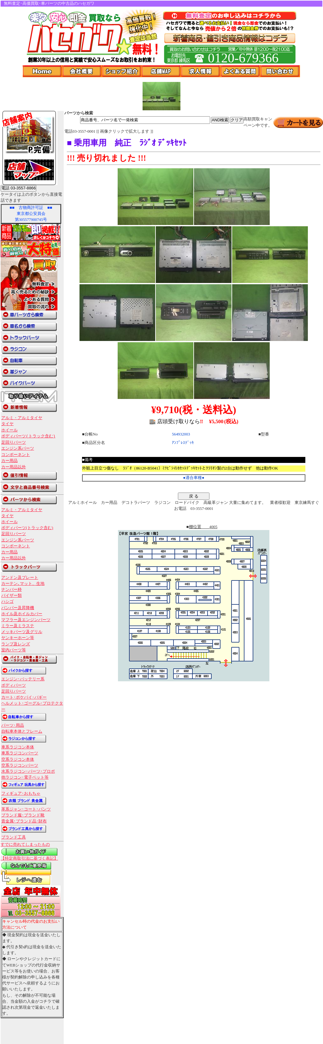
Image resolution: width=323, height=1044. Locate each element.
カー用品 (9, 461)
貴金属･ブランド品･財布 (24, 821)
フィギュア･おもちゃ (20, 793)
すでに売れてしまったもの (25, 844)
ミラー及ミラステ (17, 626)
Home (42, 71)
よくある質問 (241, 71)
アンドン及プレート (19, 577)
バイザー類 (11, 595)
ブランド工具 (13, 837)
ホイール (9, 430)
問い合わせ (280, 71)
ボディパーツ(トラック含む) (28, 436)
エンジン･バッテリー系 (22, 679)
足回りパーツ (13, 442)
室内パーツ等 (13, 650)
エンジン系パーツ (17, 448)
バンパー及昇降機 (17, 608)
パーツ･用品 (12, 725)
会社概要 (82, 71)
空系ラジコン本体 (17, 759)
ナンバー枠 (11, 589)
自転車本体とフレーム (21, 731)
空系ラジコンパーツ (19, 765)
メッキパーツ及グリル (21, 632)
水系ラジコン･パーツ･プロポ (28, 771)
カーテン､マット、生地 (22, 583)
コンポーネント (15, 455)
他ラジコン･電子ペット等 (25, 777)
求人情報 (201, 71)
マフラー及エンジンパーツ (25, 620)
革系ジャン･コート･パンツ (26, 809)
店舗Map (161, 71)
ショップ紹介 (122, 71)
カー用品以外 (13, 467)
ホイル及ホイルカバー (21, 614)
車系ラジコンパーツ (19, 753)
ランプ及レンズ (15, 644)
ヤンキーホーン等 (17, 638)
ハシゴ (7, 601)
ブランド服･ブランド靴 (22, 815)
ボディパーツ (13, 685)
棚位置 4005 (203, 527)
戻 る (193, 496)
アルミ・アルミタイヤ (21, 418)
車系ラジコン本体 (17, 747)
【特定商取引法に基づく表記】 (29, 858)
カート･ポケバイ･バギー (24, 697)
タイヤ (7, 424)
